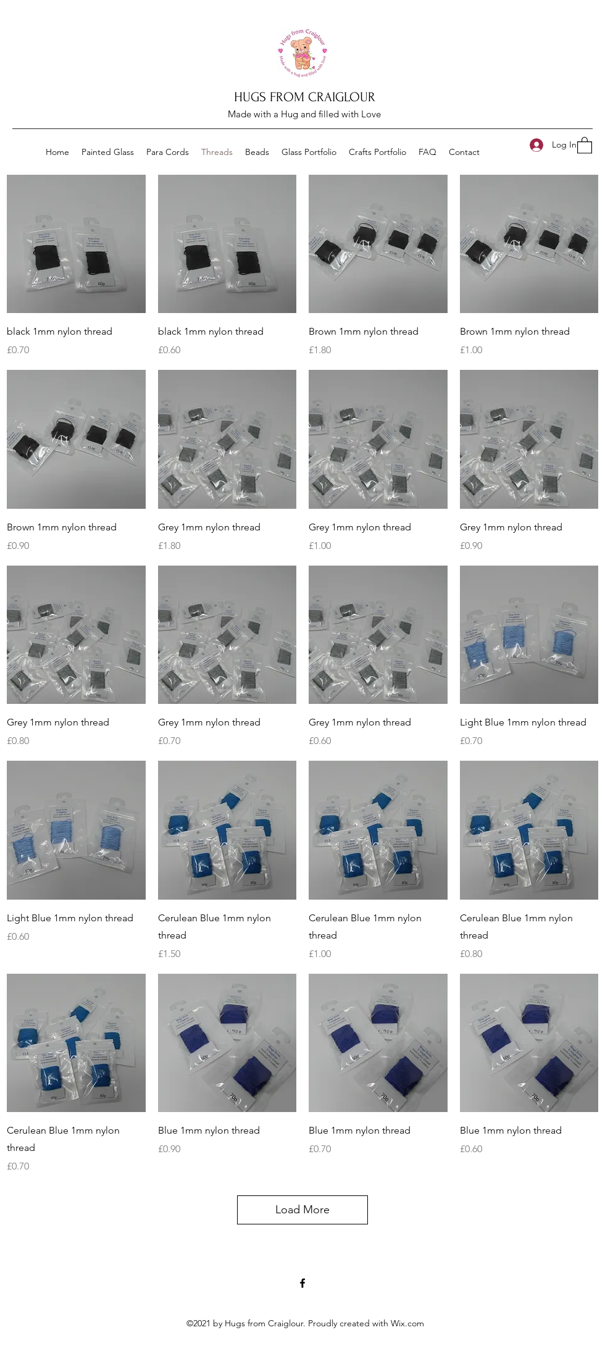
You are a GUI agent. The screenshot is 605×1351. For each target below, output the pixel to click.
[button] (584, 145)
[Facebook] (302, 1283)
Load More (302, 1209)
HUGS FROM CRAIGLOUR (304, 97)
